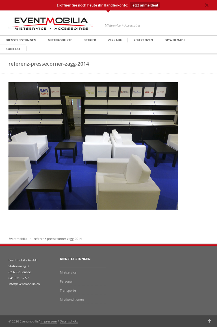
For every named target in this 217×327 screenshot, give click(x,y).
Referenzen (143, 40)
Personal (66, 281)
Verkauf (115, 40)
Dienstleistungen (21, 40)
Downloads (175, 40)
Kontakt (13, 49)
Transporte (68, 290)
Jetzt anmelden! (144, 5)
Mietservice (68, 272)
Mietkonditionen (72, 299)
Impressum (48, 321)
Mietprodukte (60, 40)
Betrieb (90, 40)
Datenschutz (69, 321)
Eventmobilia (17, 238)
